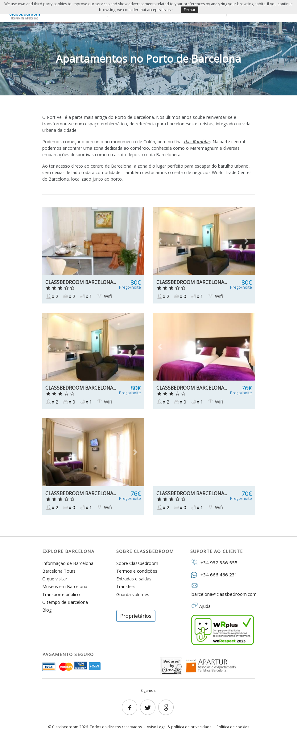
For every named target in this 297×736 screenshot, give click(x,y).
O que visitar (54, 579)
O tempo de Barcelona (65, 602)
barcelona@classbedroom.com (222, 590)
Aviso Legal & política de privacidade (179, 727)
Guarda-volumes (132, 594)
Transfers (125, 586)
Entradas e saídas (133, 579)
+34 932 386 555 (213, 562)
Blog (47, 610)
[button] (50, 241)
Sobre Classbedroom (137, 563)
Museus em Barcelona (64, 586)
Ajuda (205, 606)
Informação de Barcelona (67, 563)
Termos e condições (136, 571)
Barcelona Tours (59, 571)
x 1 (85, 296)
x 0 (179, 296)
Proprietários (135, 616)
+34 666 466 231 (213, 574)
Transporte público (61, 594)
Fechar (190, 9)
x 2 (51, 296)
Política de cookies (233, 727)
